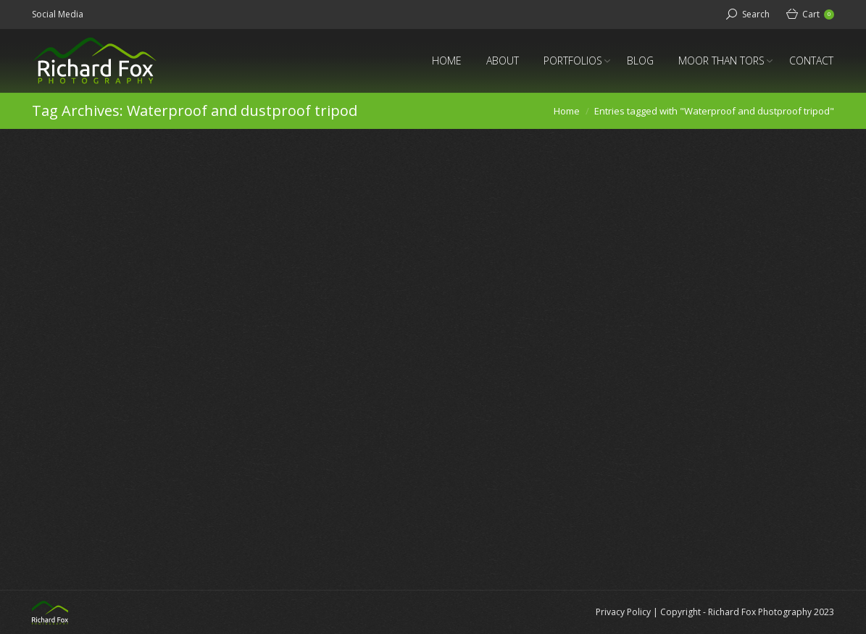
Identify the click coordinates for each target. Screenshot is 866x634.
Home (567, 110)
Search (756, 14)
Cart (818, 14)
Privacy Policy (623, 612)
